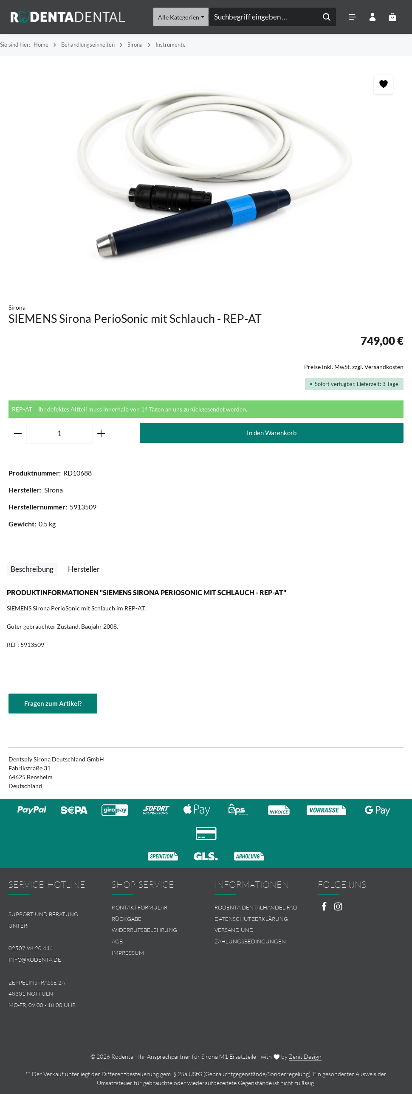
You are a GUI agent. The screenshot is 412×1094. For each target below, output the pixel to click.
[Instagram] (338, 908)
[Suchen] (326, 17)
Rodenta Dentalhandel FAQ (255, 907)
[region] (206, 175)
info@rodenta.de (34, 959)
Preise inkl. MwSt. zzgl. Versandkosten (354, 366)
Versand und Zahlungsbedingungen (250, 936)
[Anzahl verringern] (17, 433)
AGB (117, 941)
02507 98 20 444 (30, 948)
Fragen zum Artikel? (54, 703)
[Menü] (352, 17)
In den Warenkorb (272, 432)
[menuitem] (155, 907)
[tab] (32, 569)
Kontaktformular (139, 907)
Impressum (128, 952)
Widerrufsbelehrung (144, 930)
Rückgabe (126, 918)
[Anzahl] (59, 433)
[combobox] (263, 17)
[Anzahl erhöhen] (101, 433)
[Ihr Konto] (372, 17)
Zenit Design (305, 1056)
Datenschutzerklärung (251, 918)
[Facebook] (324, 908)
